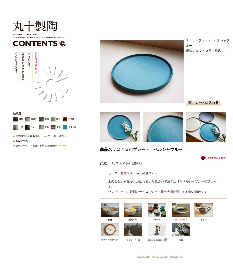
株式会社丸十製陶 (33, 27)
